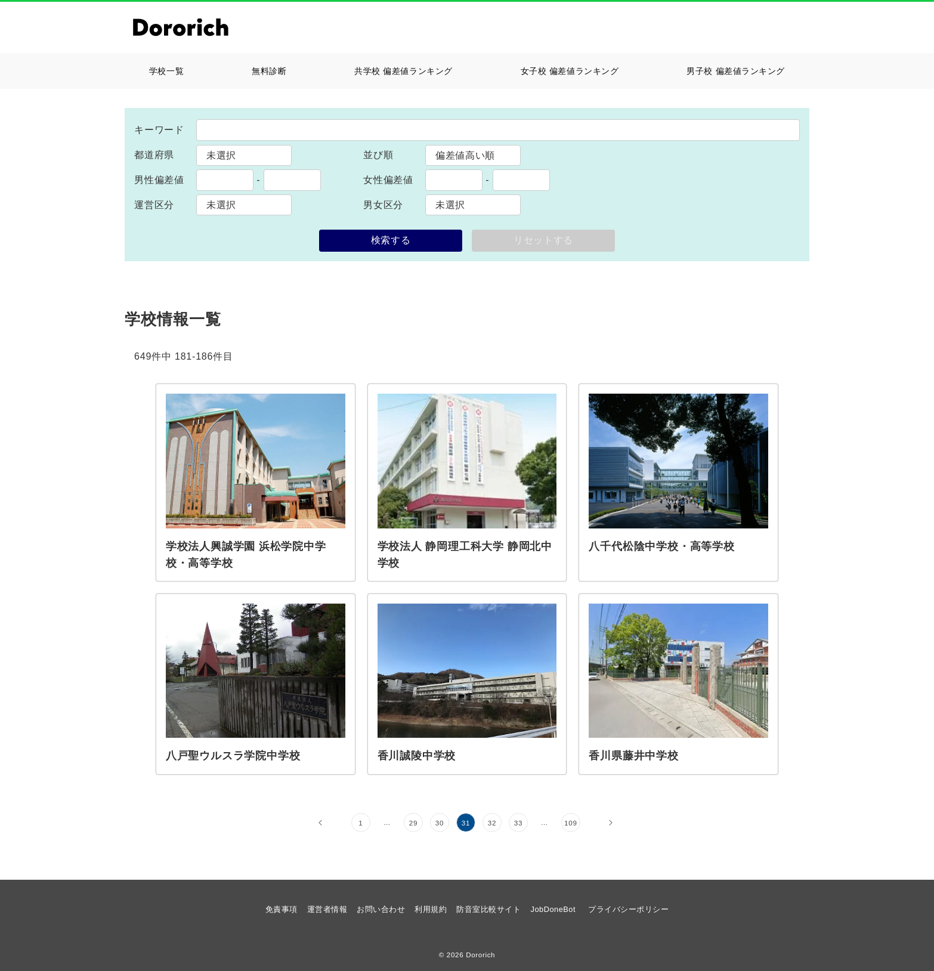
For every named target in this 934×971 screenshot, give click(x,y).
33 (518, 823)
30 (439, 823)
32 (492, 823)
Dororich (480, 954)
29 (413, 823)
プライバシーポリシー (628, 909)
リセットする (543, 240)
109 (570, 823)
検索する (391, 240)
